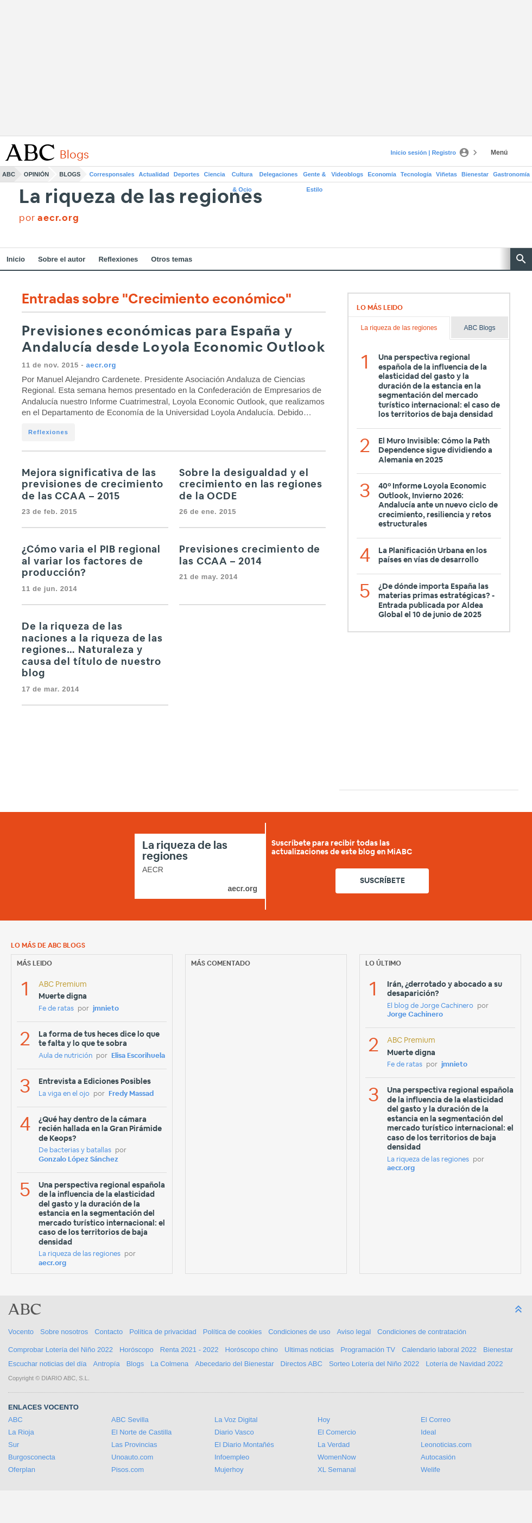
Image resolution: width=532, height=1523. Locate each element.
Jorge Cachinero (415, 1014)
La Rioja (21, 1432)
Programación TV (367, 1350)
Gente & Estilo (314, 176)
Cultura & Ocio (242, 176)
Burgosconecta (31, 1457)
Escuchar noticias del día (47, 1364)
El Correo (436, 1419)
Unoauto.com (132, 1457)
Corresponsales (111, 174)
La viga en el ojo (64, 1093)
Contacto (108, 1332)
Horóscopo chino (251, 1350)
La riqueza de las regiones (141, 197)
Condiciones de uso (299, 1332)
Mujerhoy (228, 1469)
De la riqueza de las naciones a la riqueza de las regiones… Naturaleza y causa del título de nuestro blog (92, 650)
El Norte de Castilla (141, 1432)
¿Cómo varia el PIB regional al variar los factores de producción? (91, 561)
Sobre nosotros (64, 1332)
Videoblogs (347, 174)
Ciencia (214, 174)
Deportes (187, 174)
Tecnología (416, 174)
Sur (13, 1444)
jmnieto (106, 1008)
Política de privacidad (163, 1332)
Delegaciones (278, 174)
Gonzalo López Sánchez (78, 1159)
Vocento (21, 1332)
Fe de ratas (56, 1008)
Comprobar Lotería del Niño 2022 (60, 1350)
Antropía (106, 1364)
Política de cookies (232, 1332)
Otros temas (171, 259)
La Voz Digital (236, 1419)
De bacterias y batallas (75, 1150)
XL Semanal (337, 1469)
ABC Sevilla (130, 1419)
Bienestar (475, 174)
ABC (8, 174)
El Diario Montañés (244, 1444)
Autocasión (438, 1457)
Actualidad (154, 174)
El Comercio (337, 1432)
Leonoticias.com (446, 1444)
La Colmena (169, 1364)
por (49, 218)
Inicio (16, 259)
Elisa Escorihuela (138, 1055)
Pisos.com (127, 1469)
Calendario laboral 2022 (439, 1350)
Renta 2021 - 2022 (189, 1350)
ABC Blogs (479, 328)
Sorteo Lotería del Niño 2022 (374, 1364)
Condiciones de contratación (421, 1332)
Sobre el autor (61, 259)
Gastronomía (511, 174)
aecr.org (101, 365)
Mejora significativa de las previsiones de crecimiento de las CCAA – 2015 (92, 485)
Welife (430, 1469)
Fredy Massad (131, 1093)
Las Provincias (134, 1444)
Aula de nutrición (65, 1055)
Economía (382, 174)
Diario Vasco (234, 1432)
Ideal (428, 1432)
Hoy (324, 1419)
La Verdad (334, 1444)
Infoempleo (231, 1457)
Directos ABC (301, 1364)
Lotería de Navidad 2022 (464, 1364)
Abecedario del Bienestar (234, 1364)
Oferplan (21, 1469)
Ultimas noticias (309, 1350)
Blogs (69, 174)
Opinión (36, 174)
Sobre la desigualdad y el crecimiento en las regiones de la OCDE (250, 485)
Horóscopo (136, 1350)
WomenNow (337, 1457)
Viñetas (446, 174)
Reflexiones (118, 259)
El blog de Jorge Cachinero (430, 1006)
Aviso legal (354, 1332)
